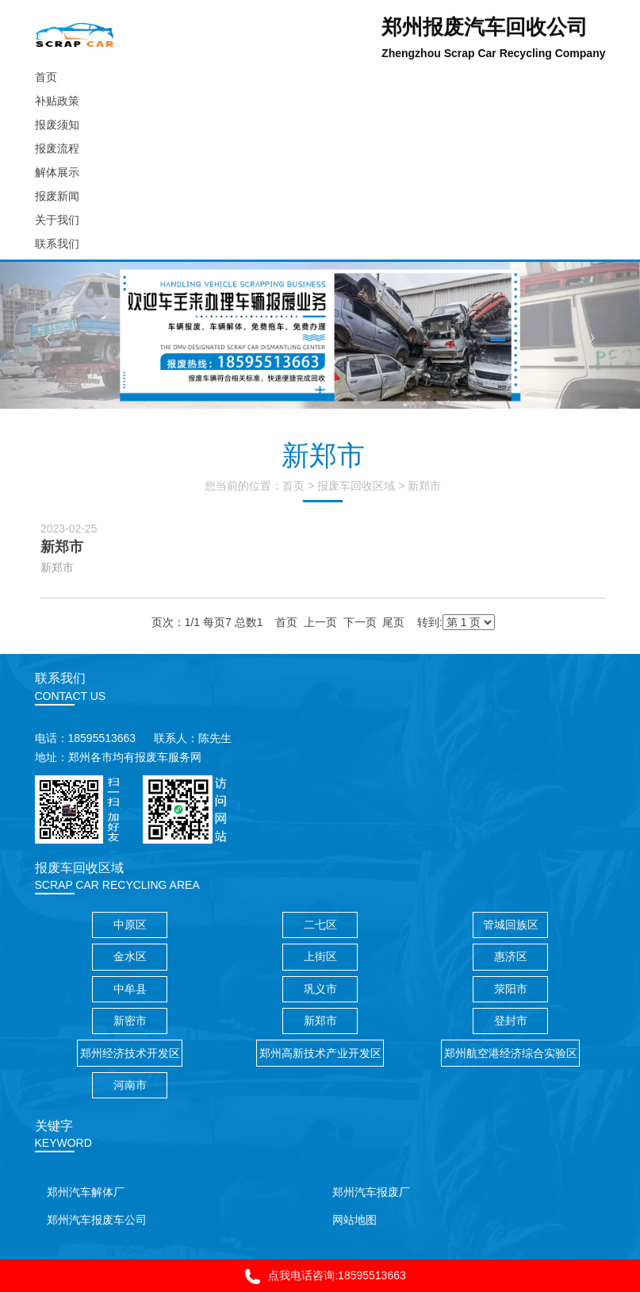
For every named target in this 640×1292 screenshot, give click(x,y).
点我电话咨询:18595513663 (320, 1276)
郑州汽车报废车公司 (97, 1219)
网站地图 (354, 1219)
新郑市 (424, 485)
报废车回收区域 (356, 485)
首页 (293, 485)
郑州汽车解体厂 (86, 1192)
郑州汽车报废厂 (371, 1192)
